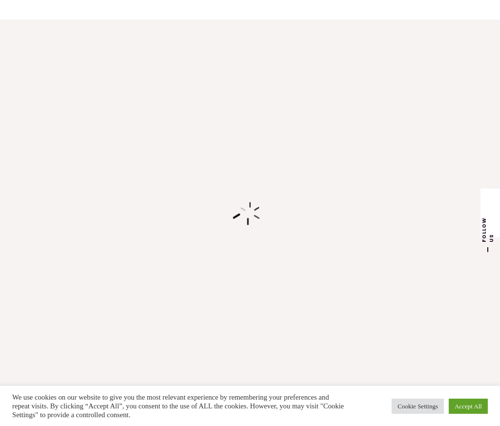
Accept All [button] (468, 406)
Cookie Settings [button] (417, 406)
